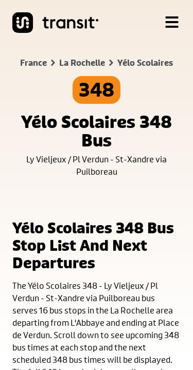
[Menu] (172, 22)
